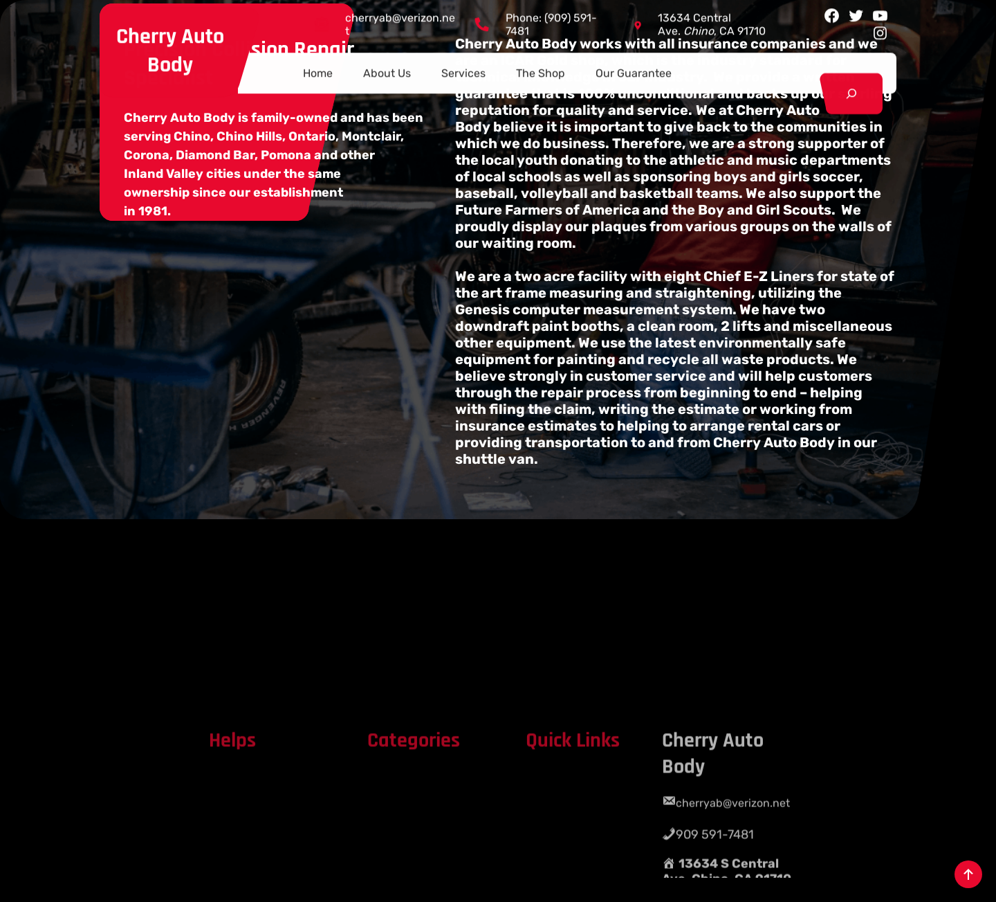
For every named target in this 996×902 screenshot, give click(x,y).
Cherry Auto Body (170, 47)
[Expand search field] (851, 91)
